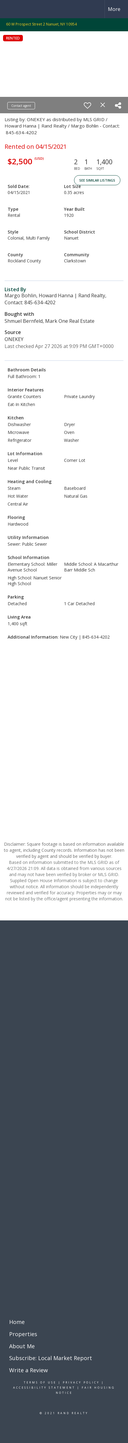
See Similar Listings (97, 180)
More (114, 9)
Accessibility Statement (44, 1388)
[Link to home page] (10, 9)
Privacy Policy (81, 1382)
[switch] (87, 105)
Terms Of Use (40, 1382)
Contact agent (21, 106)
